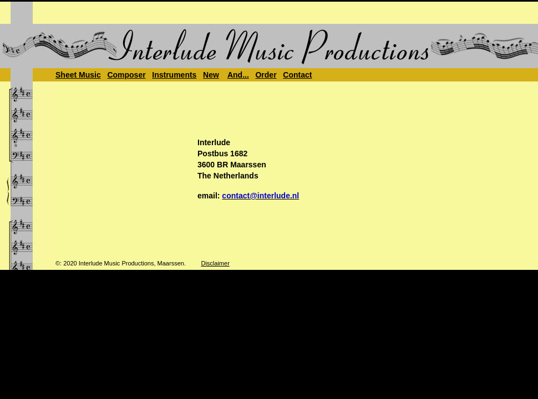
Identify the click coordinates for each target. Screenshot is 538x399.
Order (265, 74)
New (211, 74)
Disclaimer (215, 263)
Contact (297, 74)
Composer (126, 74)
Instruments (174, 74)
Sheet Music (78, 74)
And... (238, 74)
